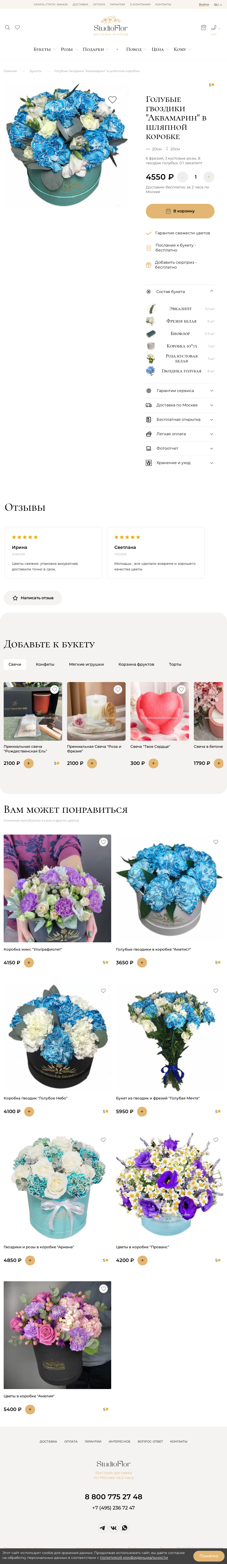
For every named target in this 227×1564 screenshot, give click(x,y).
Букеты (42, 49)
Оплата (99, 4)
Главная (10, 71)
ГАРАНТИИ (93, 1441)
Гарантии (117, 4)
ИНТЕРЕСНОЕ (119, 1441)
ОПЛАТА (71, 1441)
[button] (7, 26)
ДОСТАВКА (48, 1441)
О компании (140, 4)
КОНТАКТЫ (179, 1441)
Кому (180, 49)
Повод (133, 49)
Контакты (163, 4)
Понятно (208, 1555)
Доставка (80, 4)
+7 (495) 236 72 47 (113, 1508)
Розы (67, 49)
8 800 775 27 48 (113, 1496)
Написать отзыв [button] (33, 598)
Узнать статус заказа (51, 4)
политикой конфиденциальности (134, 1557)
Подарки (93, 49)
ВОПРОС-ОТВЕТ (150, 1441)
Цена (158, 49)
